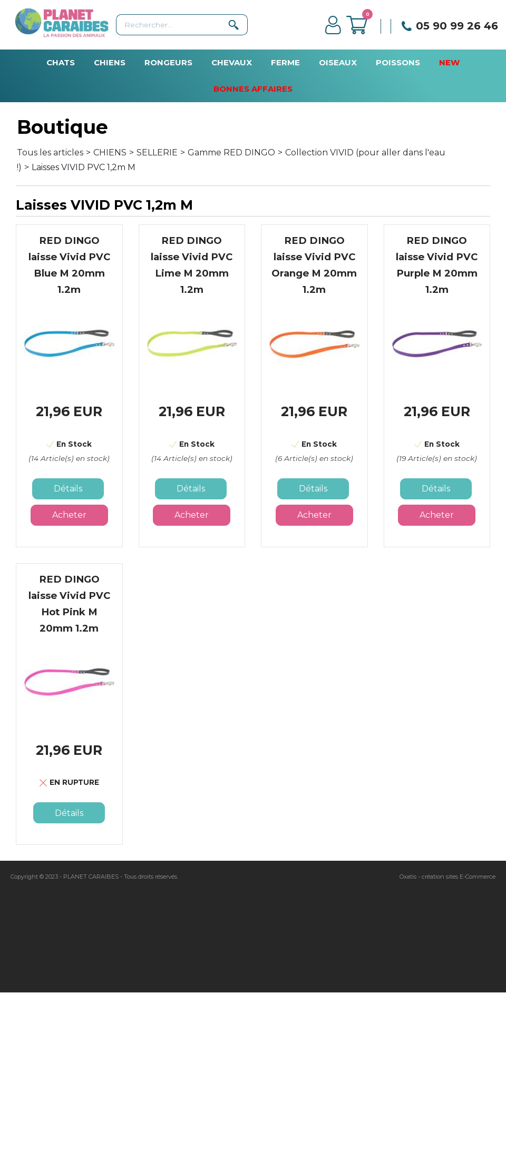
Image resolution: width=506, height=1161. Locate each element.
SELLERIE (157, 152)
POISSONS (398, 62)
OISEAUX (338, 62)
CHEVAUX (231, 62)
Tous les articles (50, 152)
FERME (285, 62)
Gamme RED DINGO (231, 152)
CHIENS (109, 62)
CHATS (60, 62)
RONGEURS (168, 62)
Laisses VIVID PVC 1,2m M (83, 167)
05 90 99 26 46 (457, 25)
